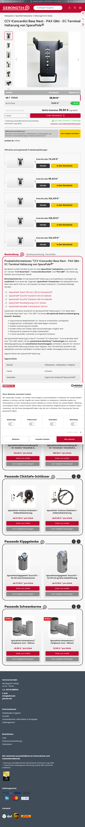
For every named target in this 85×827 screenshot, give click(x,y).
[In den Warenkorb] (55, 115)
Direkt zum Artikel (23, 458)
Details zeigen (72, 432)
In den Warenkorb (64, 166)
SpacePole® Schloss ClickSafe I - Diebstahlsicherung (23, 511)
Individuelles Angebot (11, 713)
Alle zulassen (69, 439)
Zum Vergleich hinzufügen (23, 464)
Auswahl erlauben (42, 439)
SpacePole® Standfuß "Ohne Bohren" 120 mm (28, 306)
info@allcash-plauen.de (9, 696)
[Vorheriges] (16, 59)
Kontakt (5, 716)
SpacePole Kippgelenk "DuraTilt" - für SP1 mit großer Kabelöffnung (62, 576)
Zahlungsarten (8, 722)
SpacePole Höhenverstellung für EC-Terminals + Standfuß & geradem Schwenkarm (62, 446)
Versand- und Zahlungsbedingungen (65, 123)
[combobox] (47, 8)
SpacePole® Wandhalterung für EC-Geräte (27, 303)
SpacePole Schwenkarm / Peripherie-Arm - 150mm (62, 641)
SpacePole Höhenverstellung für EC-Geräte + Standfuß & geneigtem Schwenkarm (23, 446)
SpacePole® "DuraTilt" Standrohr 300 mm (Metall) (30, 299)
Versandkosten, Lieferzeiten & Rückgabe (19, 719)
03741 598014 (10, 689)
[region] (42, 60)
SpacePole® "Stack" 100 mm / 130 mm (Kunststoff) (30, 292)
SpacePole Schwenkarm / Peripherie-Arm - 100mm (23, 641)
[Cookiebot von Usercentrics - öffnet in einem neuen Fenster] (72, 386)
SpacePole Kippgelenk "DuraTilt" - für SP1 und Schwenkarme (23, 576)
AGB (4, 738)
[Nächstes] (78, 59)
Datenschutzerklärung (12, 741)
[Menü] (80, 7)
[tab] (14, 254)
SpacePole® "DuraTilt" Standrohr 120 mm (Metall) (30, 296)
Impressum (7, 744)
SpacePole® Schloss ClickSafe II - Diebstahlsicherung (62, 511)
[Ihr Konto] (69, 7)
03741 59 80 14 (48, 1)
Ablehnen (15, 439)
